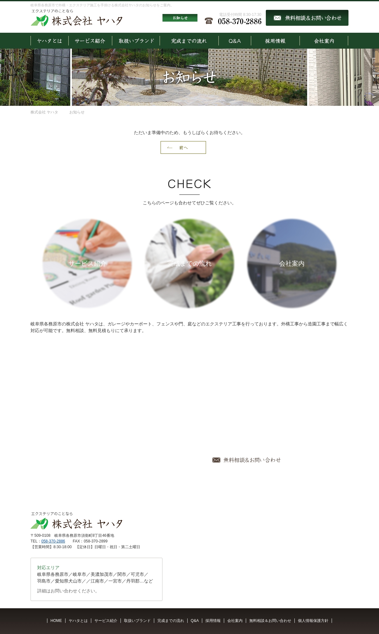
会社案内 (235, 620)
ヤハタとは (78, 620)
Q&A (195, 620)
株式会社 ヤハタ (44, 112)
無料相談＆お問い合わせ (270, 620)
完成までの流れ (170, 620)
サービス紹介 (105, 620)
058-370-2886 (53, 541)
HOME (56, 620)
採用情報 (213, 620)
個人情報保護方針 (313, 620)
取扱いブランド (137, 620)
